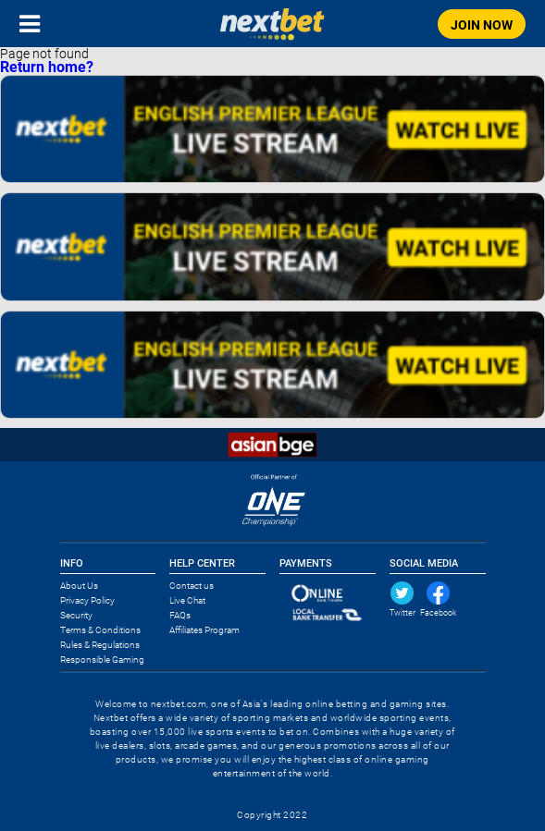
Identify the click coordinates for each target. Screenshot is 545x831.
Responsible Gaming (102, 659)
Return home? (46, 67)
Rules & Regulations (100, 645)
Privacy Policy (87, 600)
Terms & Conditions (100, 630)
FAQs (180, 615)
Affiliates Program (204, 630)
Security (76, 615)
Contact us (191, 585)
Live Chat (187, 600)
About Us (79, 585)
